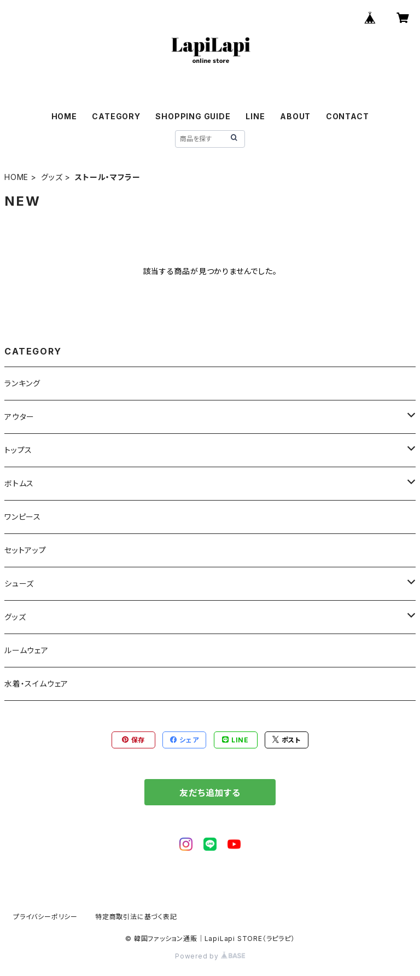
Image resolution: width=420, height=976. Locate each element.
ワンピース (22, 516)
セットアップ (25, 550)
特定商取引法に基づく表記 (136, 917)
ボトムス (19, 483)
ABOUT (295, 116)
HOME (64, 116)
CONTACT (347, 116)
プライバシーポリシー (45, 917)
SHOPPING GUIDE (192, 116)
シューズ (19, 583)
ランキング (22, 383)
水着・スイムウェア (36, 683)
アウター (19, 416)
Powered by (210, 956)
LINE (255, 116)
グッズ (51, 177)
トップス (18, 450)
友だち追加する (210, 792)
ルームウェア (26, 650)
